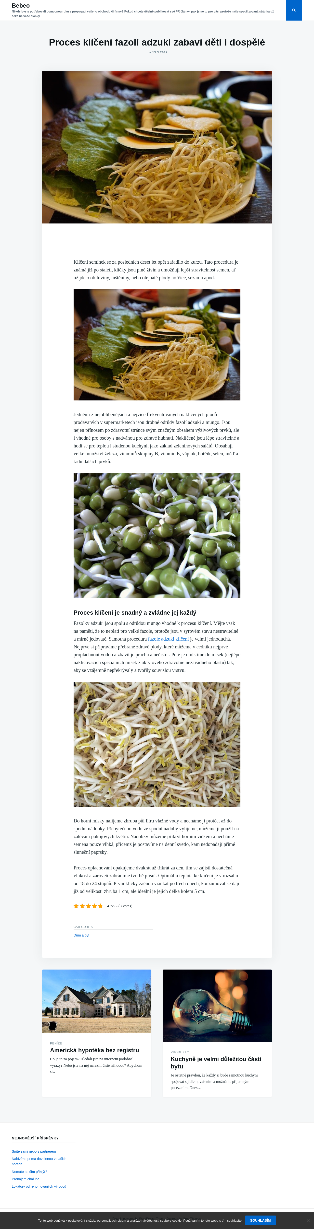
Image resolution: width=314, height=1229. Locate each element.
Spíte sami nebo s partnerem (34, 1151)
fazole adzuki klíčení (168, 639)
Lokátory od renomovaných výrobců (39, 1186)
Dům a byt (81, 935)
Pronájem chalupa (25, 1179)
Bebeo (21, 5)
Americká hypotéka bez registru (94, 1050)
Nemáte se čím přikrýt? (29, 1172)
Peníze (56, 1043)
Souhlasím (260, 1220)
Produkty (180, 1052)
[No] (307, 1220)
